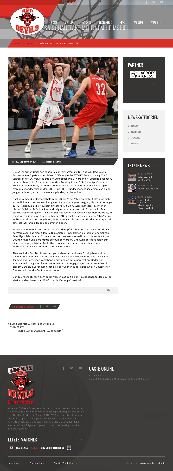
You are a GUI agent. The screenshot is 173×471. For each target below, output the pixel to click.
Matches (86, 22)
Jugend (136, 137)
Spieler (69, 22)
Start (17, 43)
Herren (29, 43)
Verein (155, 22)
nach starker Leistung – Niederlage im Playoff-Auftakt (146, 204)
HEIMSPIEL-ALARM (148, 188)
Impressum (14, 459)
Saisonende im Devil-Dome (146, 178)
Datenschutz (37, 459)
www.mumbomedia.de (152, 459)
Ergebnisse (105, 22)
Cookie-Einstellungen (65, 459)
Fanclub (138, 22)
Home (54, 22)
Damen (135, 126)
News (123, 22)
